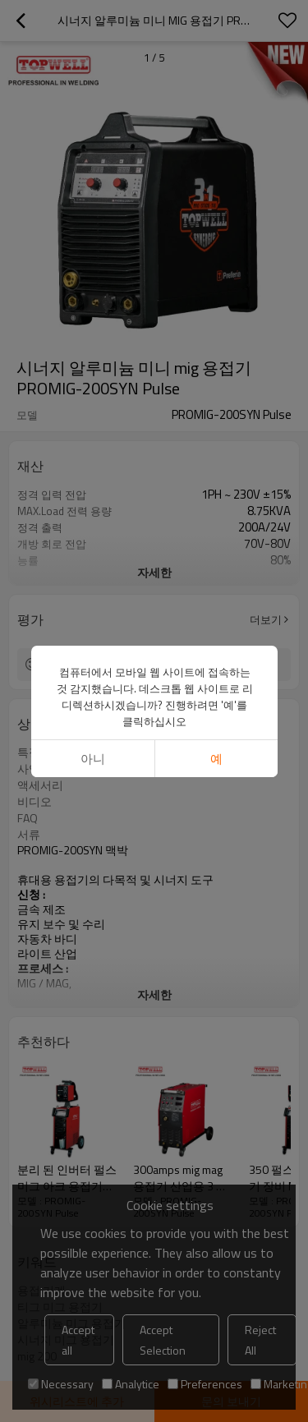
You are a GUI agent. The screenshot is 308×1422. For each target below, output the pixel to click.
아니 (92, 758)
